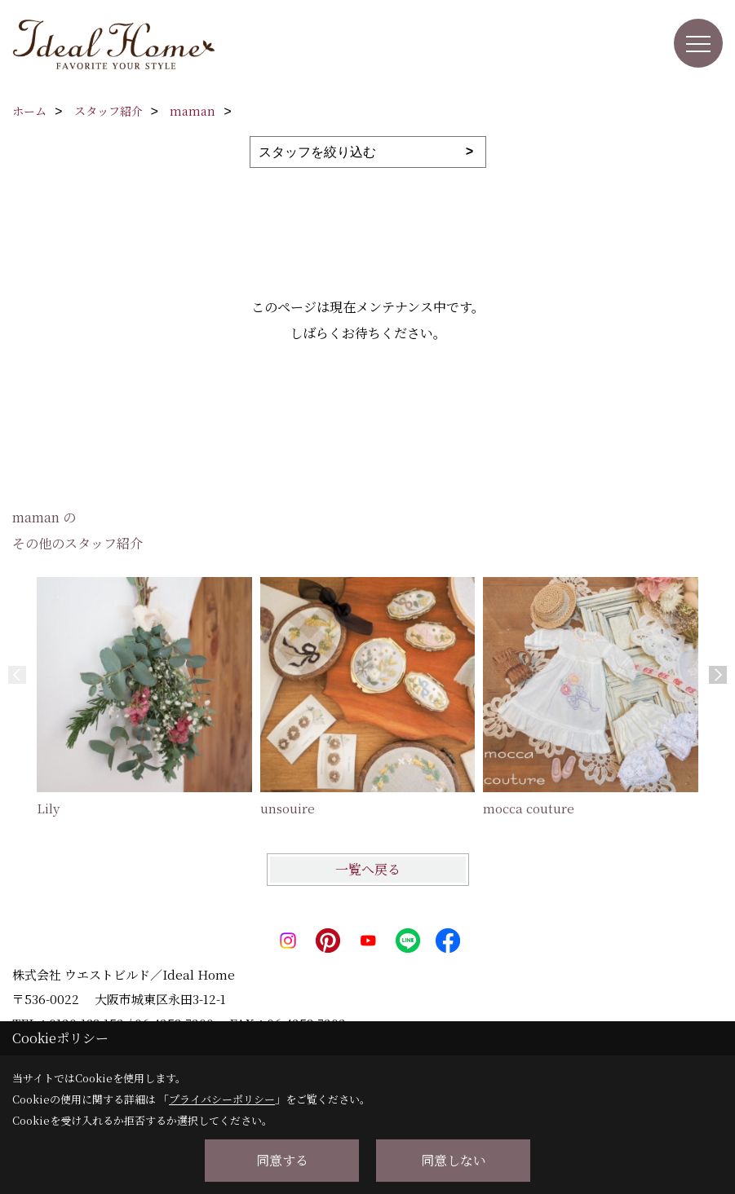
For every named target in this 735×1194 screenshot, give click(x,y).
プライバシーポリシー (222, 1099)
